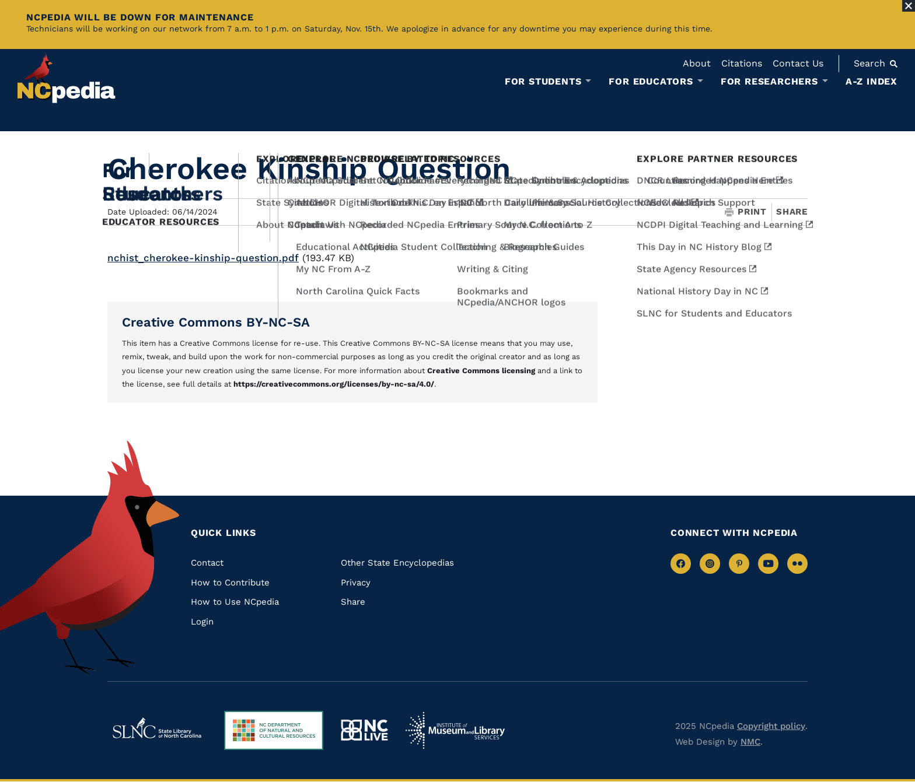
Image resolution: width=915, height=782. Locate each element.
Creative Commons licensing (481, 370)
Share (792, 212)
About (697, 63)
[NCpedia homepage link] (67, 78)
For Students (543, 81)
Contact (207, 562)
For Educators (651, 81)
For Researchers (769, 81)
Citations (741, 63)
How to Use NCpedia (235, 602)
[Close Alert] (908, 6)
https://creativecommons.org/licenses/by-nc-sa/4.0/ (333, 384)
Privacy (356, 582)
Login (202, 621)
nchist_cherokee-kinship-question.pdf (203, 258)
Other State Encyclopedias (397, 562)
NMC (750, 742)
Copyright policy (771, 726)
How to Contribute (230, 582)
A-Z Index (871, 81)
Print (746, 212)
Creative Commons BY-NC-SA (216, 322)
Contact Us (798, 63)
